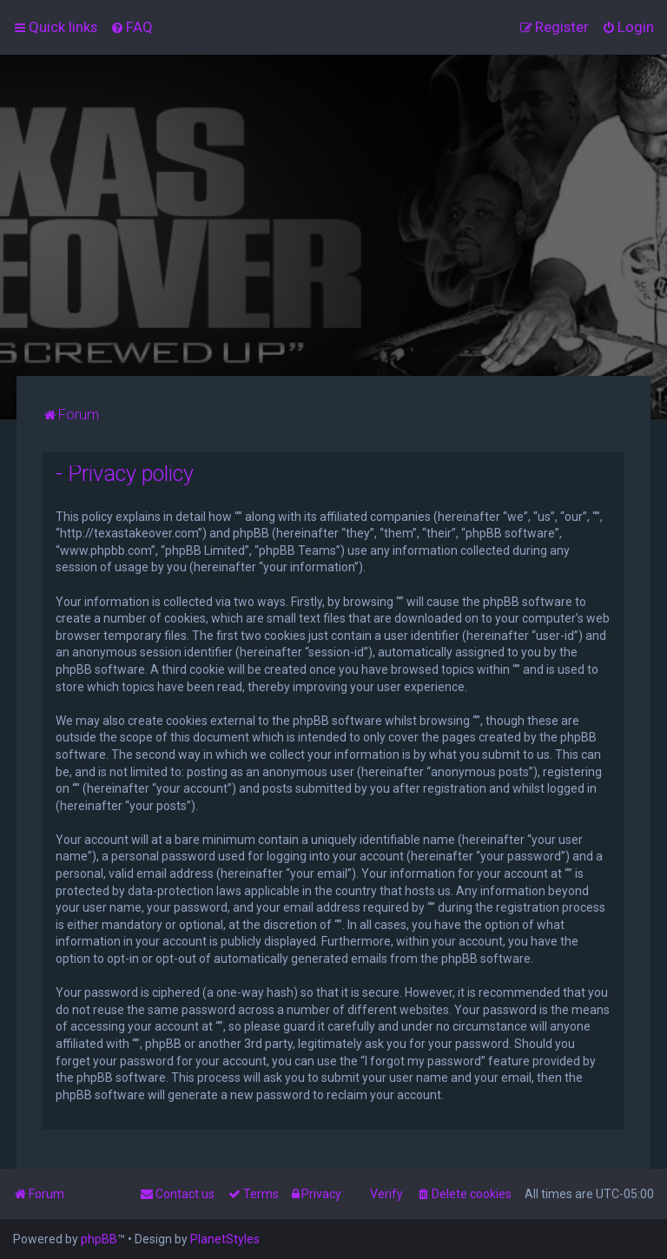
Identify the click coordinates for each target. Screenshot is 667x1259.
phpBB (99, 1239)
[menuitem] (131, 27)
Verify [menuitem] (386, 1194)
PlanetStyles (225, 1239)
